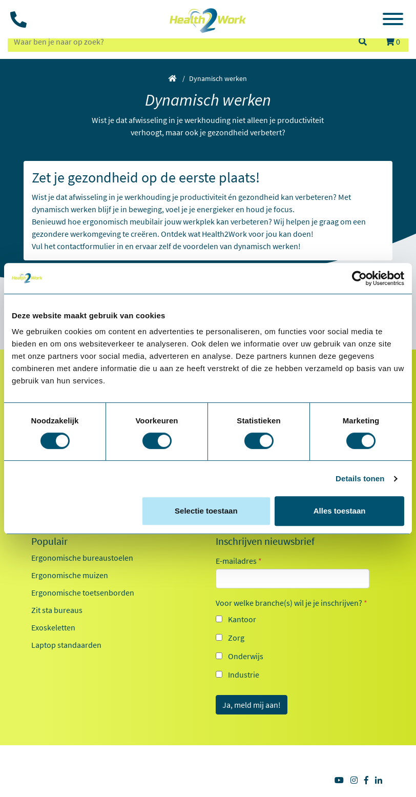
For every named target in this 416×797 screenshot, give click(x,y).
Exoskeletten (53, 627)
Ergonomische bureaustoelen (82, 558)
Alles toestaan (340, 510)
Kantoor (242, 619)
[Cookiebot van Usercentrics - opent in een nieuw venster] (359, 278)
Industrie (243, 674)
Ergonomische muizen (69, 575)
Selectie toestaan (206, 510)
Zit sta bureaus (56, 610)
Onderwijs (245, 656)
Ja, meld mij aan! (251, 705)
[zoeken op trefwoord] (178, 41)
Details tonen (360, 478)
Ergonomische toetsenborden (82, 592)
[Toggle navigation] (393, 20)
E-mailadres (239, 561)
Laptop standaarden (66, 645)
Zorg (236, 637)
